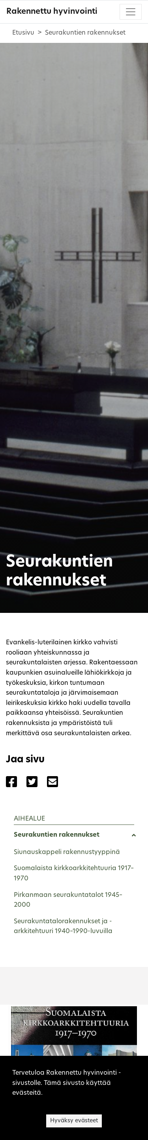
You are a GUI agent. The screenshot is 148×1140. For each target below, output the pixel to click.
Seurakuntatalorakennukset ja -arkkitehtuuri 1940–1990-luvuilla (63, 927)
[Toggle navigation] (131, 12)
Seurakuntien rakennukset (56, 835)
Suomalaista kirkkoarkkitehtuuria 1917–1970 (74, 873)
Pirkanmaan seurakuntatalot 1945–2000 (68, 900)
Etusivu (23, 33)
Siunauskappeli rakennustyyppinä (67, 852)
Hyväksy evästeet (74, 1121)
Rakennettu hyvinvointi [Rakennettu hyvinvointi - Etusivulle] (51, 12)
